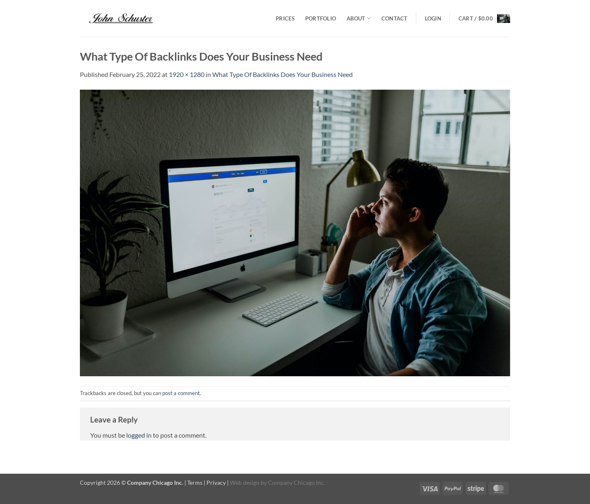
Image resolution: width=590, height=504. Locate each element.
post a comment (181, 393)
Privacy (216, 482)
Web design (244, 482)
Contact (394, 18)
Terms (194, 482)
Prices (285, 18)
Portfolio (320, 18)
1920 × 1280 (186, 74)
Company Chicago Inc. (296, 482)
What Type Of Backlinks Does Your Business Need (282, 74)
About (359, 18)
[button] (433, 18)
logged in (139, 435)
